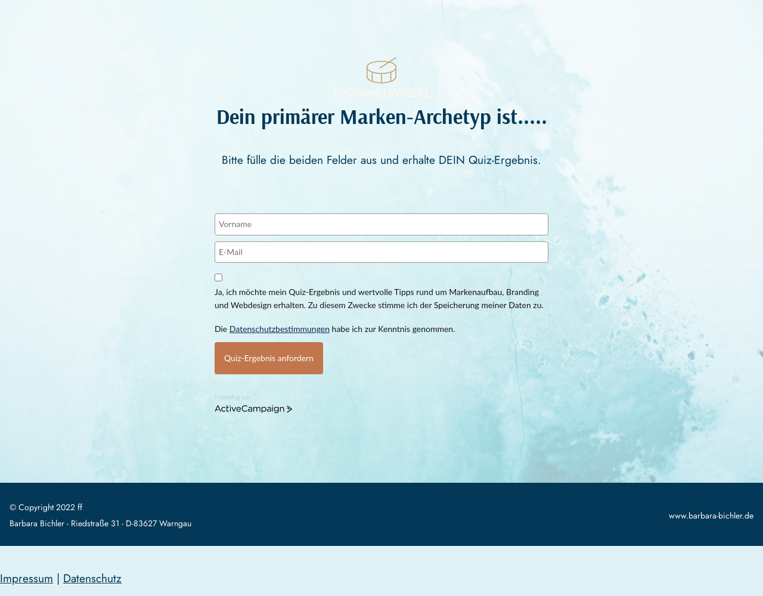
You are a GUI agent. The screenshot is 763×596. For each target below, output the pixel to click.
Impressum (26, 578)
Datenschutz (92, 578)
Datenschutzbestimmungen (279, 329)
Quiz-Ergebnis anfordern (269, 358)
